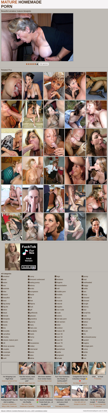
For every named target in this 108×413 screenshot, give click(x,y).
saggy (85, 285)
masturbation (61, 285)
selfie (85, 288)
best (3, 301)
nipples (58, 307)
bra (3, 328)
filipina (31, 304)
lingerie (58, 282)
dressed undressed (36, 279)
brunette (5, 331)
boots (4, 325)
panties (58, 346)
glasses (32, 316)
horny (31, 337)
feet (30, 301)
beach (4, 295)
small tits (86, 313)
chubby (5, 337)
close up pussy (7, 346)
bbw (3, 291)
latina (31, 358)
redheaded (87, 282)
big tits (4, 307)
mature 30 (59, 331)
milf (57, 288)
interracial (32, 349)
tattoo (85, 322)
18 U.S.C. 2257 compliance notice (35, 411)
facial (31, 295)
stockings (86, 319)
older (58, 325)
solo (84, 316)
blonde (4, 316)
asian (4, 282)
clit (3, 343)
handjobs (32, 331)
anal (3, 279)
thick (84, 325)
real (84, 279)
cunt (3, 358)
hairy (31, 325)
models (58, 295)
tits (84, 334)
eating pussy (34, 282)
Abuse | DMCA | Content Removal (12, 411)
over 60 (59, 340)
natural (58, 304)
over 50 (59, 337)
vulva (85, 349)
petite (58, 352)
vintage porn (87, 346)
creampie (5, 352)
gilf (30, 310)
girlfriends (32, 313)
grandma (32, 319)
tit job (85, 331)
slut (84, 310)
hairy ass (32, 328)
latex (31, 355)
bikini (4, 310)
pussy (85, 276)
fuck (30, 307)
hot (30, 340)
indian (31, 346)
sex (84, 291)
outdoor (59, 328)
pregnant (59, 355)
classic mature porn (9, 340)
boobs (4, 322)
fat (30, 298)
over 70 (59, 343)
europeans (33, 291)
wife (84, 355)
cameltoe (5, 334)
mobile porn (60, 291)
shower (85, 301)
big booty (5, 304)
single (85, 304)
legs (57, 276)
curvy (31, 276)
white (85, 352)
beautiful (5, 298)
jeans (31, 352)
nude (58, 313)
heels (31, 334)
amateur (5, 276)
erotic (31, 288)
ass (3, 285)
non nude (59, 310)
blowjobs (5, 319)
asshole (5, 288)
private (58, 358)
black (4, 313)
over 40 (59, 334)
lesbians (59, 279)
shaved (85, 298)
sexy (84, 295)
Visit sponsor (43, 64)
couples (5, 349)
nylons (58, 316)
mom (58, 298)
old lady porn (61, 319)
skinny (85, 307)
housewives (33, 343)
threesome (87, 328)
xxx (84, 358)
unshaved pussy (89, 337)
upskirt (85, 340)
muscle (58, 301)
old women (60, 322)
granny (31, 322)
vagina (85, 343)
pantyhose (60, 349)
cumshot (5, 355)
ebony (31, 285)
